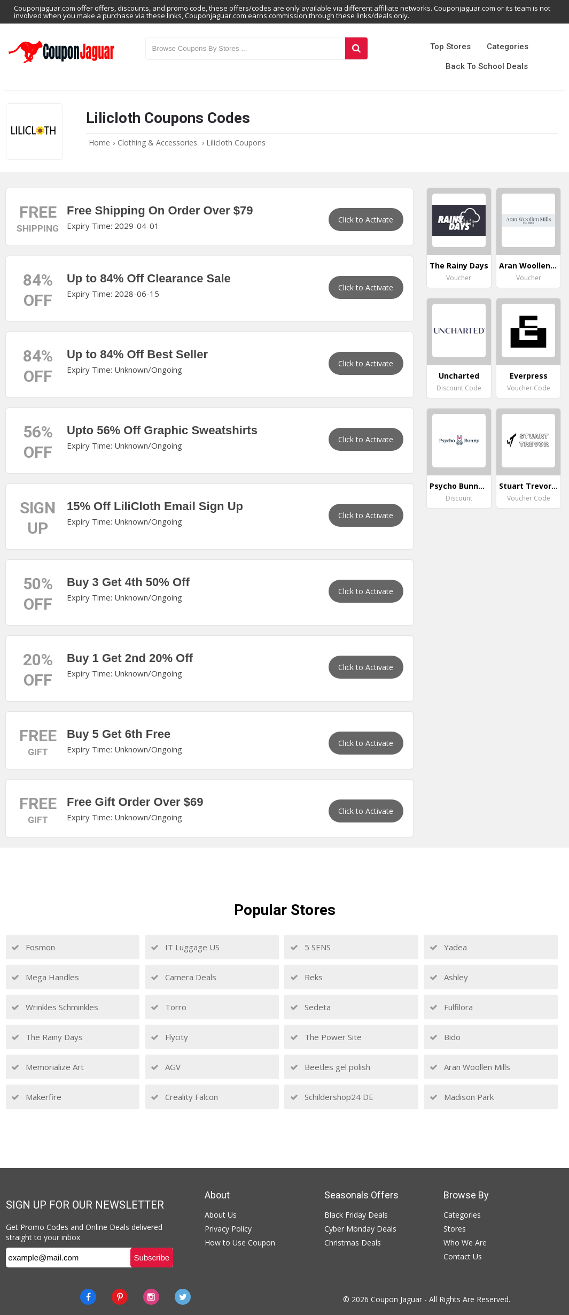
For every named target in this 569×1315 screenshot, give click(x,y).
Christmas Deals (352, 1242)
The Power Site (326, 1037)
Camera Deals (183, 977)
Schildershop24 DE (331, 1096)
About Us (221, 1215)
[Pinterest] (120, 1297)
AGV (166, 1067)
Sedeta (310, 1007)
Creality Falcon (184, 1096)
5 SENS (310, 947)
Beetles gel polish (330, 1067)
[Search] (356, 48)
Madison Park (462, 1096)
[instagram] (151, 1297)
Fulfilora (451, 1007)
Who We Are (465, 1242)
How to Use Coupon (240, 1242)
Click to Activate (365, 219)
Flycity (169, 1037)
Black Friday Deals (356, 1215)
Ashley (449, 977)
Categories (507, 46)
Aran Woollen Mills (470, 1067)
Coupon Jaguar (396, 1299)
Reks (306, 977)
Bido (445, 1037)
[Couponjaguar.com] (62, 64)
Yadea (448, 947)
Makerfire (36, 1096)
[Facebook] (88, 1297)
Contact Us (462, 1256)
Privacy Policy (228, 1229)
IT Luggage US (185, 947)
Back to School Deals (487, 66)
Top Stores (450, 46)
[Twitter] (183, 1297)
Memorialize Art (47, 1067)
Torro (168, 1007)
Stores (454, 1229)
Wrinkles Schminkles (54, 1007)
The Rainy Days (47, 1037)
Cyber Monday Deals (360, 1229)
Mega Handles (45, 977)
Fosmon (33, 947)
